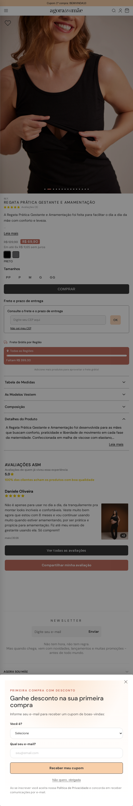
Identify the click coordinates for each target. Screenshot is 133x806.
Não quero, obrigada (66, 780)
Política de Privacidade (73, 788)
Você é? (16, 724)
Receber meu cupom (66, 768)
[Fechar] (126, 682)
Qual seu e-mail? (23, 744)
